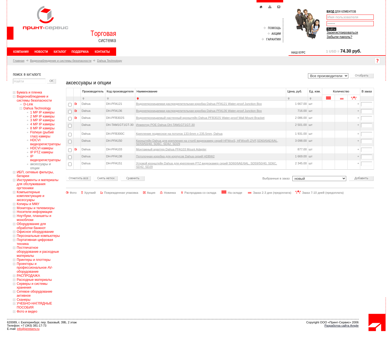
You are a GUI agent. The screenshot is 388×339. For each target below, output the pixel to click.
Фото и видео (27, 311)
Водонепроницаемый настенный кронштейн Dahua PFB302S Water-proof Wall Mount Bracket (200, 117)
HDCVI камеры (41, 148)
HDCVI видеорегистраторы (45, 142)
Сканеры (23, 300)
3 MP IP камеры (42, 120)
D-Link (28, 104)
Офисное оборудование (35, 232)
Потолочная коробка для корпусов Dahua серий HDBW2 (175, 156)
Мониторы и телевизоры (35, 208)
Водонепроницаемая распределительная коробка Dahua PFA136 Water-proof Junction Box (199, 110)
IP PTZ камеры (41, 152)
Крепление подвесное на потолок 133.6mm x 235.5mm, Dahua (179, 133)
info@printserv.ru (28, 328)
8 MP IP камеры (42, 128)
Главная (19, 60)
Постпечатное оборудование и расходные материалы (38, 252)
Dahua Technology (109, 60)
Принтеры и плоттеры (33, 260)
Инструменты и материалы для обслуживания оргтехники (37, 184)
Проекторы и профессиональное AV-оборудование (35, 268)
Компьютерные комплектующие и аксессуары (30, 196)
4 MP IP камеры (42, 124)
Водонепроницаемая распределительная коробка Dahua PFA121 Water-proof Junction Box (199, 103)
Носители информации (34, 212)
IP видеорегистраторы (45, 158)
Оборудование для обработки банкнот (31, 226)
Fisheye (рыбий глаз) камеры (42, 134)
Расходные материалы (34, 280)
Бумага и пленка (29, 92)
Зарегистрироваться (342, 32)
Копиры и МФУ (28, 204)
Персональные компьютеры (38, 236)
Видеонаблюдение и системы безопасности (61, 60)
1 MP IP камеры (42, 112)
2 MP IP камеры (42, 116)
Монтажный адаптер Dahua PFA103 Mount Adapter (171, 149)
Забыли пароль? (339, 37)
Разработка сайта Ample (341, 325)
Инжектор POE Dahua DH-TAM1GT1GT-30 (165, 124)
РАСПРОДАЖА (28, 276)
